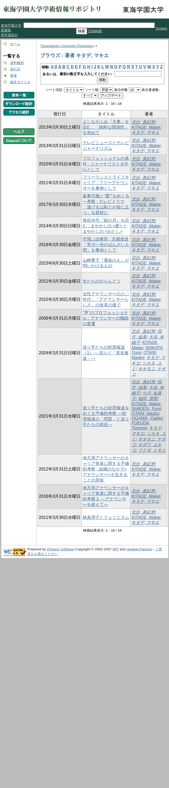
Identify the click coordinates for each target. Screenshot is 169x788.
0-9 (54, 67)
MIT (115, 549)
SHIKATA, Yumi (146, 408)
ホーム (15, 44)
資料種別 (17, 63)
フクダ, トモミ (152, 450)
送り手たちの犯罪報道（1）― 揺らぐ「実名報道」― (105, 353)
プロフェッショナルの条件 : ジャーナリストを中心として (106, 164)
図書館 (6, 30)
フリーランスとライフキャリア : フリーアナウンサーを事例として (106, 183)
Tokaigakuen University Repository (67, 46)
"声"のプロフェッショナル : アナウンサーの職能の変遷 (105, 318)
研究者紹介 (9, 35)
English (161, 28)
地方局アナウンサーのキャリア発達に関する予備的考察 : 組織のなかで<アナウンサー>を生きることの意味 (106, 469)
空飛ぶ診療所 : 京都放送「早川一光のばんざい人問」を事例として (106, 244)
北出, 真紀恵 (143, 122)
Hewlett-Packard (139, 549)
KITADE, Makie (146, 127)
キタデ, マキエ (145, 132)
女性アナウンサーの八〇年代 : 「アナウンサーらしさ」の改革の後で (106, 299)
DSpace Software (60, 549)
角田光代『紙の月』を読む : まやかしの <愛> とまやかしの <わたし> (106, 226)
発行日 (15, 69)
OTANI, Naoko (145, 413)
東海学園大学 (11, 26)
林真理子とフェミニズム (106, 517)
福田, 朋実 (147, 398)
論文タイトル (20, 82)
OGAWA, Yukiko (147, 418)
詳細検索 (95, 31)
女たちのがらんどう (102, 281)
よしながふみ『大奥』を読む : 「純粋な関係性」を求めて (106, 127)
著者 (13, 76)
